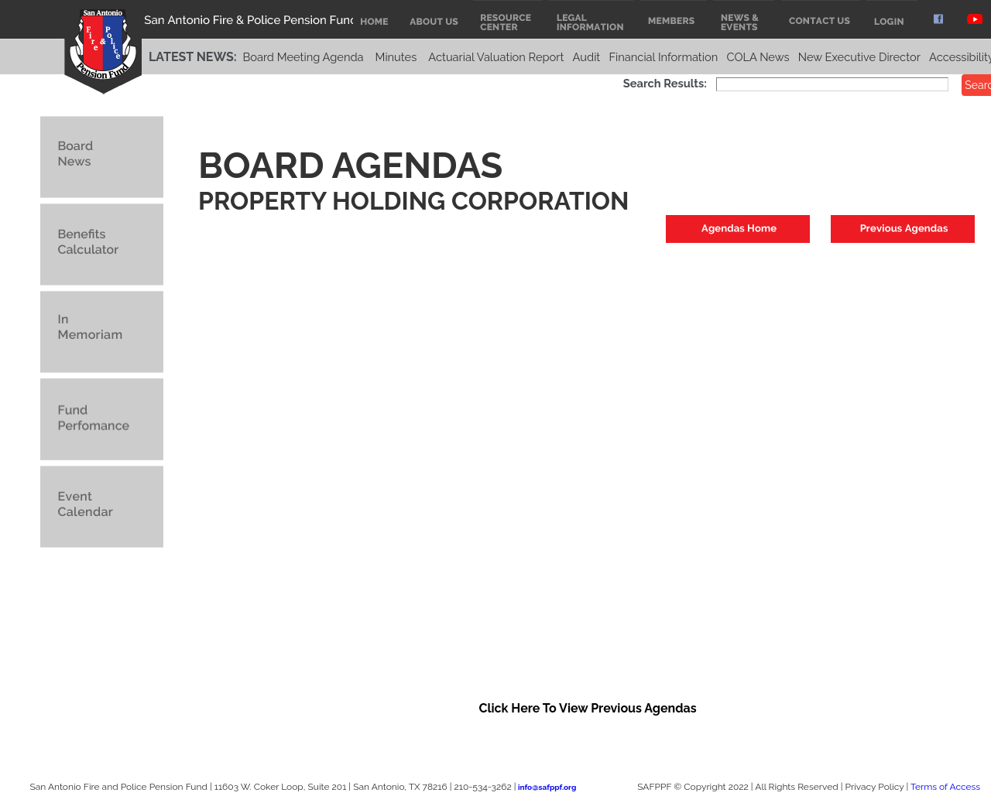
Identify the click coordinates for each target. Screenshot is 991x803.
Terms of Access (945, 786)
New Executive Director (859, 56)
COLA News (757, 56)
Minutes (396, 56)
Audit (587, 56)
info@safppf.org (547, 787)
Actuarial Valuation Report (496, 56)
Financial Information (663, 56)
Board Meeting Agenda (302, 56)
